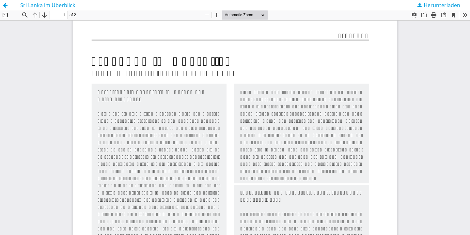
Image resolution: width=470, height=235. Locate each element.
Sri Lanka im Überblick (47, 5)
